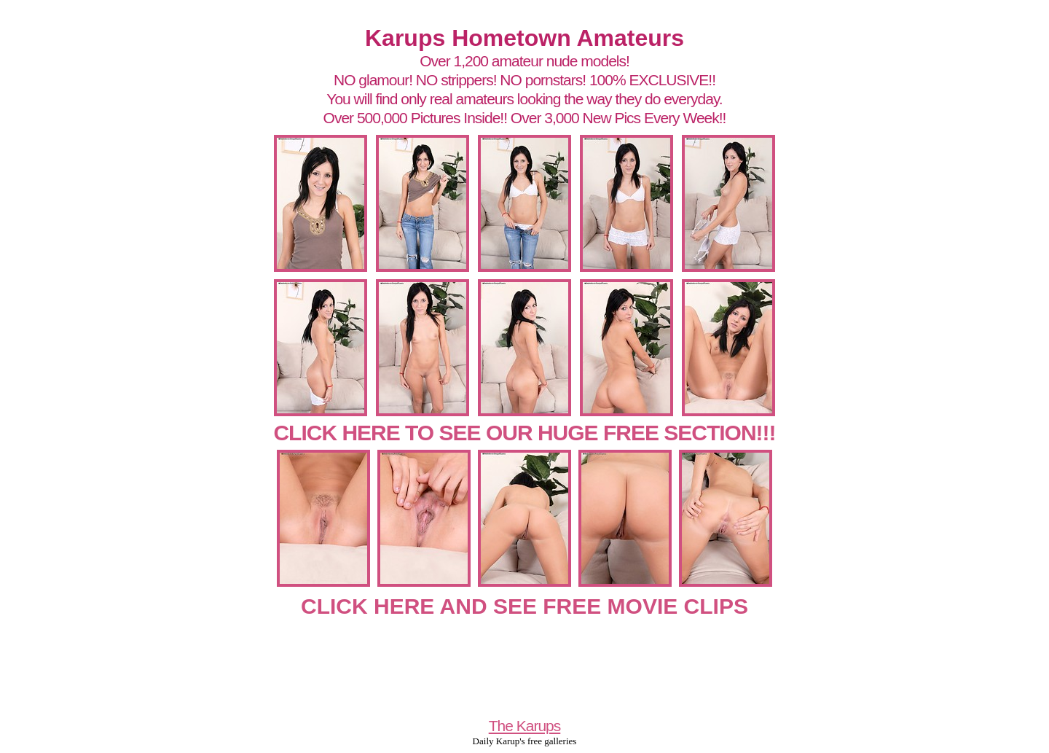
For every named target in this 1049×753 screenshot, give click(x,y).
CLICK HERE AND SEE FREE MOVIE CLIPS (524, 606)
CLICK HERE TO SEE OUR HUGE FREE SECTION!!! (524, 433)
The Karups (525, 725)
